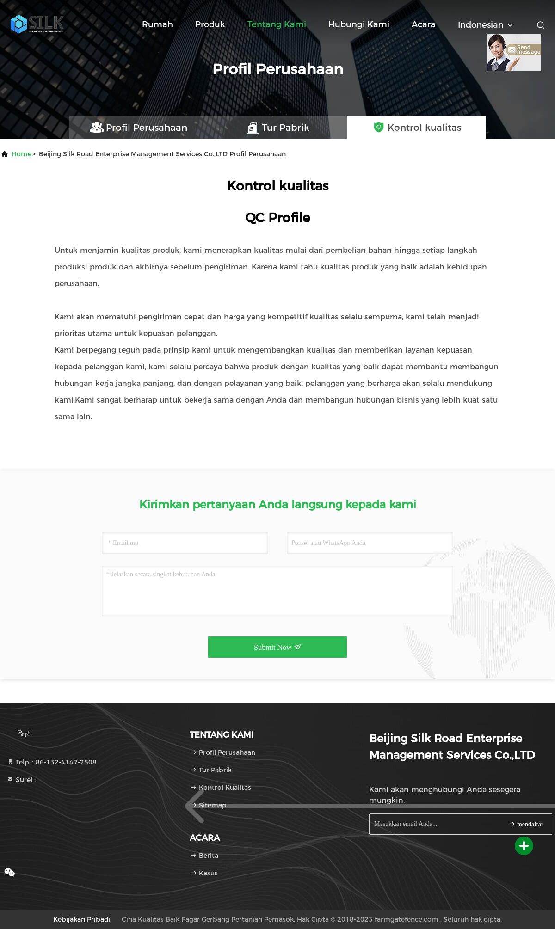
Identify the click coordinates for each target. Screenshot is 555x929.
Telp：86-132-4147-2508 (51, 762)
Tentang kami (276, 24)
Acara (424, 24)
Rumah (157, 24)
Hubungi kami (358, 24)
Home (21, 154)
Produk (210, 24)
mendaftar (525, 824)
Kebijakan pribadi (82, 919)
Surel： (22, 780)
